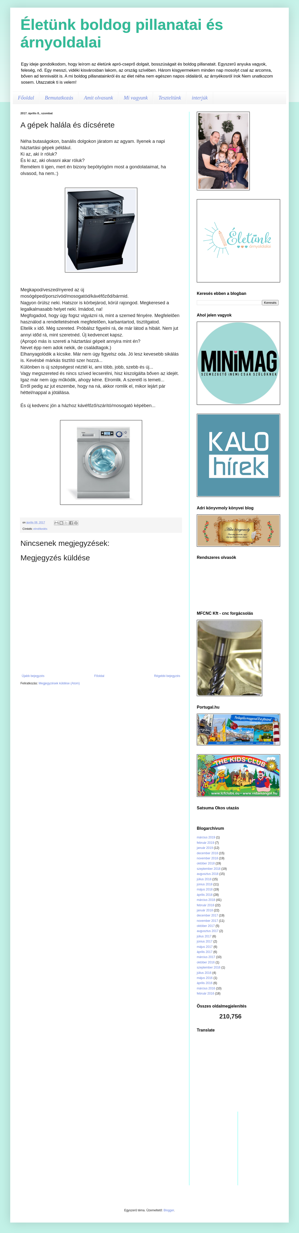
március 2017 (206, 957)
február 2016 (205, 993)
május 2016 (205, 978)
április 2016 (204, 983)
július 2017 (204, 936)
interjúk (200, 97)
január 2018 (205, 910)
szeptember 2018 (209, 869)
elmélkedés (40, 528)
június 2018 (204, 884)
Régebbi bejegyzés (167, 676)
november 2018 (207, 858)
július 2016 (204, 973)
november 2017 (207, 921)
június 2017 (204, 941)
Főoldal (26, 97)
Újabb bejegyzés (33, 676)
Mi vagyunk (136, 97)
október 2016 (206, 962)
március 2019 (206, 837)
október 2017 (206, 926)
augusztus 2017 (207, 931)
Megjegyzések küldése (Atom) (59, 683)
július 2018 (204, 879)
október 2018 (206, 863)
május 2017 (205, 947)
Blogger (169, 1210)
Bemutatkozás (59, 97)
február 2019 (205, 843)
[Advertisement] (238, 1072)
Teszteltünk (169, 97)
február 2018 (205, 905)
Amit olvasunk (98, 97)
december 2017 (207, 915)
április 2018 (204, 895)
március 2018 (206, 900)
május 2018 (205, 889)
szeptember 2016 (209, 967)
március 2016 (206, 988)
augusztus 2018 (207, 874)
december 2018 (207, 853)
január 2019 (205, 848)
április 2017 (204, 952)
